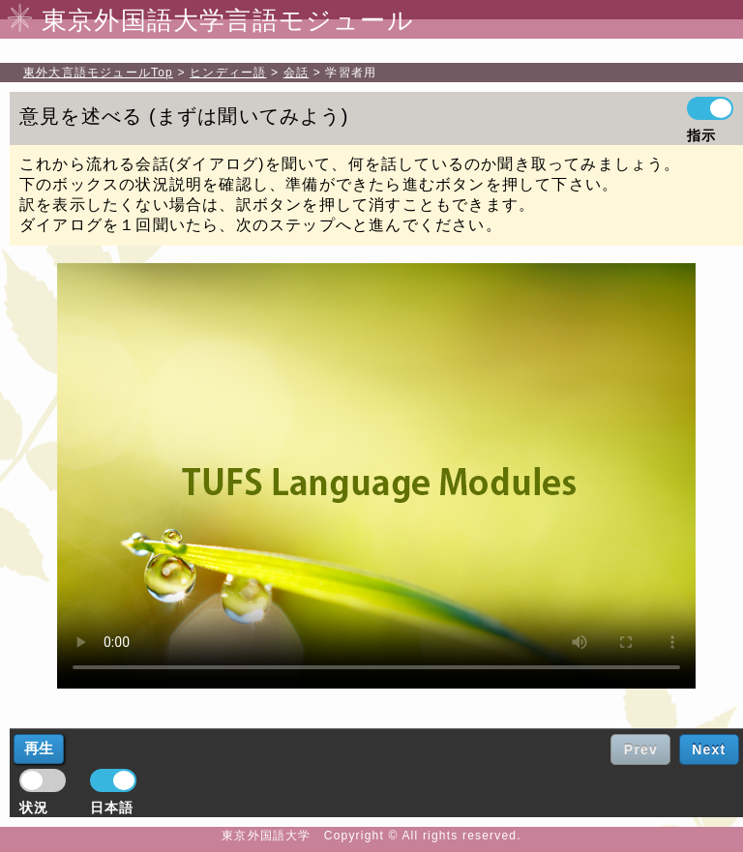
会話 (296, 72)
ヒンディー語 (228, 72)
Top (98, 72)
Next (709, 749)
